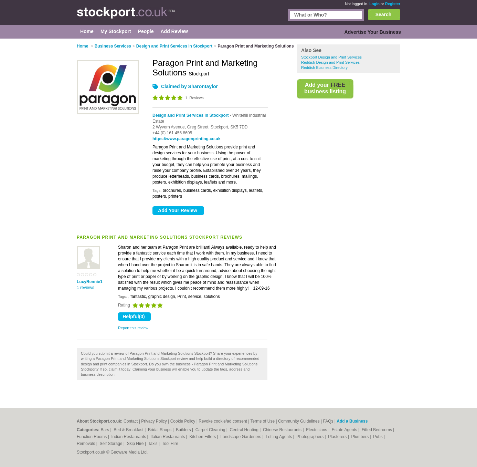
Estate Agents (345, 429)
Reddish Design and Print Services (330, 62)
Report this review (133, 328)
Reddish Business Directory (324, 67)
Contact (131, 421)
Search (383, 14)
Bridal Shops (160, 429)
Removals (86, 443)
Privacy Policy (154, 421)
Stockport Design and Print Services (331, 57)
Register (392, 4)
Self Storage (111, 443)
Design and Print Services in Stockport (190, 115)
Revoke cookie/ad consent (223, 421)
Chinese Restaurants (283, 429)
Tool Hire (170, 443)
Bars (105, 429)
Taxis (153, 443)
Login (374, 4)
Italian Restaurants (168, 436)
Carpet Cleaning (210, 429)
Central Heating (245, 429)
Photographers (310, 436)
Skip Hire (136, 443)
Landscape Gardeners (241, 436)
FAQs (328, 421)
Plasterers (338, 436)
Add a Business (352, 421)
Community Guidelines (299, 421)
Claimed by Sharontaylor (189, 86)
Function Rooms (92, 436)
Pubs (378, 436)
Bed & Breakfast (129, 429)
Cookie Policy (182, 421)
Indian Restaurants (129, 436)
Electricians (317, 429)
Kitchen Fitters (203, 436)
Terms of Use (263, 421)
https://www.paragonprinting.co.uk (186, 138)
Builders (184, 429)
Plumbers (360, 436)
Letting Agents (279, 436)
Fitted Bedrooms (377, 429)
